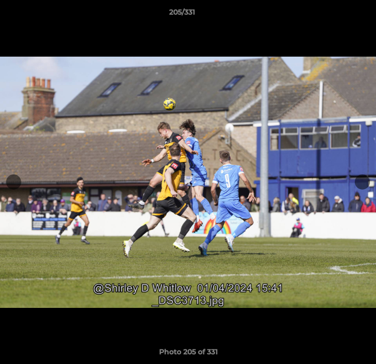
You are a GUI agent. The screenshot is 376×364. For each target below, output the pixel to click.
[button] (340, 14)
